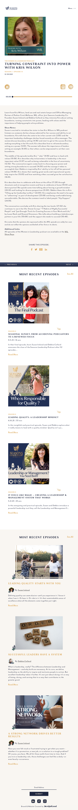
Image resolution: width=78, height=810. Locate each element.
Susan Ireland (24, 590)
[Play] (7, 86)
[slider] (42, 97)
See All (70, 274)
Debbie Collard (24, 661)
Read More (13, 354)
